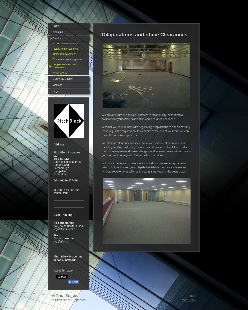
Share (73, 282)
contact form (61, 192)
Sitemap (71, 295)
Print (58, 295)
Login (192, 295)
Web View (189, 300)
